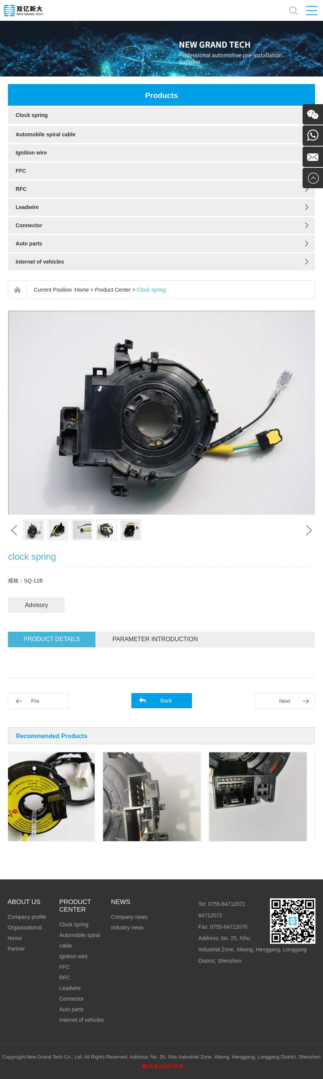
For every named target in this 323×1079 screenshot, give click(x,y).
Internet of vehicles (40, 262)
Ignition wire (31, 153)
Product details (51, 639)
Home (82, 290)
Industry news (127, 927)
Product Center (113, 290)
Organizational (25, 927)
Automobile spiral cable (45, 134)
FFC (21, 171)
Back (166, 701)
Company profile (27, 917)
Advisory (36, 605)
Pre (35, 701)
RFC (21, 189)
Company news (129, 917)
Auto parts (29, 243)
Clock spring (32, 115)
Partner (16, 949)
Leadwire (27, 207)
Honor (15, 938)
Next (284, 701)
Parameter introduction (155, 639)
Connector (29, 225)
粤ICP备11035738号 (162, 1066)
